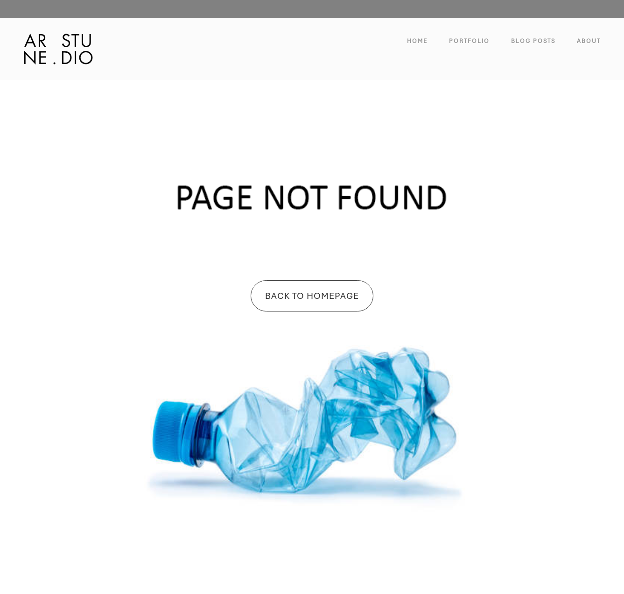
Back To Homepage (312, 296)
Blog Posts (533, 41)
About (589, 41)
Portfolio (469, 41)
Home (417, 41)
